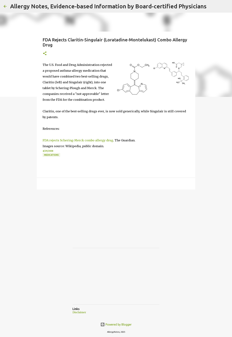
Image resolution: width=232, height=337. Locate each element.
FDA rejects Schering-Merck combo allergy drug (78, 140)
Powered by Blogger (116, 324)
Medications (51, 155)
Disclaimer (79, 312)
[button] (45, 53)
